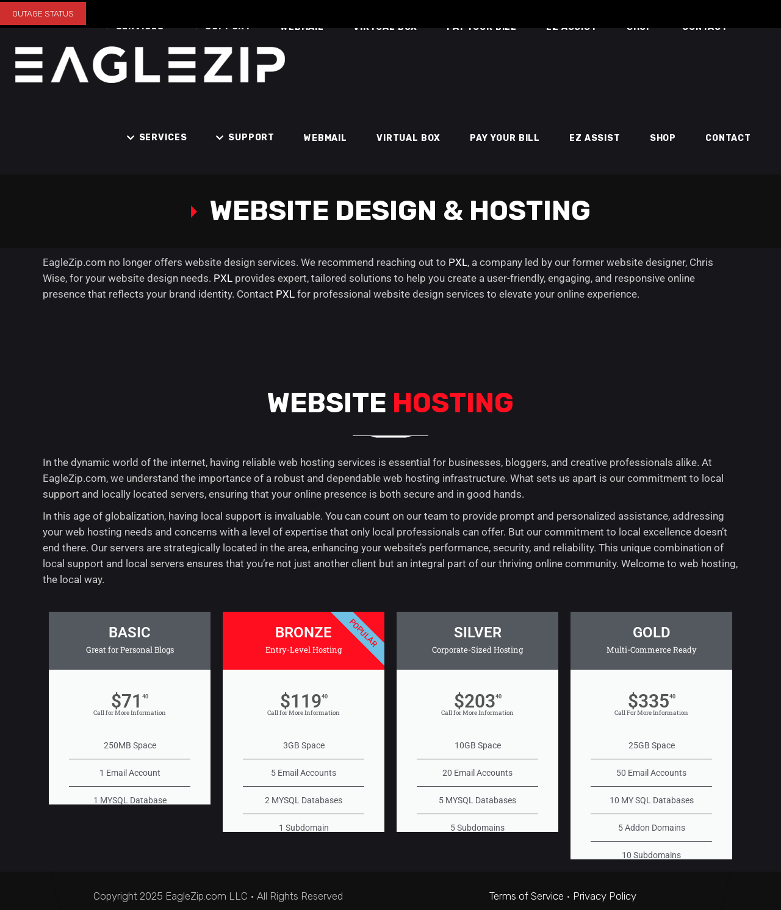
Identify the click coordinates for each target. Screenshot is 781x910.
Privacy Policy (604, 896)
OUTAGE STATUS (43, 13)
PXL (457, 262)
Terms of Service (526, 896)
